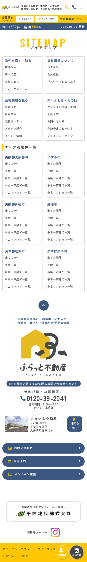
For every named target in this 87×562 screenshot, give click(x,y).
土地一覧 (10, 171)
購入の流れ (12, 74)
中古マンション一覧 (18, 192)
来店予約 (53, 114)
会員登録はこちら (71, 19)
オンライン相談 (22, 474)
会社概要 (10, 107)
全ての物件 (12, 163)
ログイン (53, 67)
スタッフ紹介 (13, 128)
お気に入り (24, 19)
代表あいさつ (13, 121)
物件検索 (10, 67)
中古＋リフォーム (16, 89)
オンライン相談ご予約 (61, 107)
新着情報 (10, 114)
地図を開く (75, 424)
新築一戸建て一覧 (16, 178)
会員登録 (53, 74)
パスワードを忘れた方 (61, 81)
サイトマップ (47, 549)
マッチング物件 (47, 19)
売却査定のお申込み (60, 128)
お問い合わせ (55, 121)
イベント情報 (13, 136)
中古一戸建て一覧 (16, 185)
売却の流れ (12, 81)
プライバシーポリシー (61, 136)
